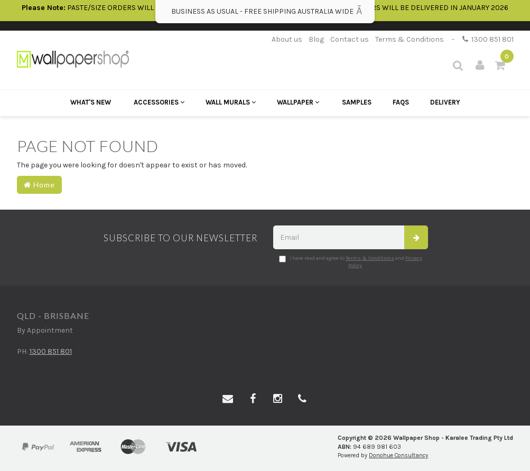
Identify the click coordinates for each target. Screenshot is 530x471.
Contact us (349, 39)
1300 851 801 (488, 39)
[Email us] (227, 399)
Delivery (445, 102)
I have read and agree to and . (350, 262)
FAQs (401, 102)
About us (287, 39)
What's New (90, 102)
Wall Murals (231, 102)
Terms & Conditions (409, 39)
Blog (316, 39)
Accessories (159, 102)
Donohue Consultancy (398, 455)
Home (39, 184)
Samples (356, 102)
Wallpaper (298, 102)
